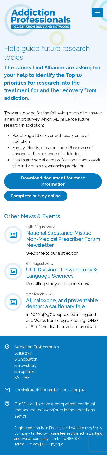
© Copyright (52, 444)
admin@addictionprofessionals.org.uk (49, 389)
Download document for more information (53, 181)
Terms (19, 444)
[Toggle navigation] (97, 12)
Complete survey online (35, 195)
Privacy (33, 444)
